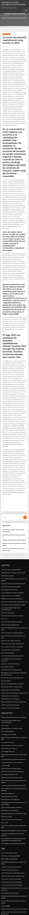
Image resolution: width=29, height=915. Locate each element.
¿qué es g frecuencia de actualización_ (10, 832)
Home (4, 18)
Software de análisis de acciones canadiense (12, 632)
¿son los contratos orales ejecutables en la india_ (13, 558)
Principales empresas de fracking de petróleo (12, 714)
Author (6, 46)
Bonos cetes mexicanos (6, 573)
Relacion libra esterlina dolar (8, 754)
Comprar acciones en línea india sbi (10, 516)
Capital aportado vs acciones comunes (10, 640)
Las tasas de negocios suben (8, 748)
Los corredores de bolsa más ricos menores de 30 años (14, 510)
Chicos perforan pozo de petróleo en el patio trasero (14, 791)
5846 (2, 902)
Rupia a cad (4, 723)
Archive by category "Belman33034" (17, 18)
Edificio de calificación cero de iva (9, 826)
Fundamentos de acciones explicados (10, 773)
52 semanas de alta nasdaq (7, 646)
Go (25, 453)
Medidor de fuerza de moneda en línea (11, 683)
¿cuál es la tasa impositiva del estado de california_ (13, 731)
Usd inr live (4, 544)
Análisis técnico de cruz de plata (9, 614)
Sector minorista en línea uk (8, 657)
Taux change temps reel (7, 660)
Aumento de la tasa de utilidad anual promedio (13, 848)
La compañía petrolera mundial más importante (13, 578)
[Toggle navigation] (26, 10)
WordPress (18, 910)
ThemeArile (14, 912)
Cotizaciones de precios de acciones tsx (11, 668)
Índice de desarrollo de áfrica (8, 519)
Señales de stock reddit (7, 539)
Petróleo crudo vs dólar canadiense (10, 561)
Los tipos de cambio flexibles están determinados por (14, 536)
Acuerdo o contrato (6, 816)
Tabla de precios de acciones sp (9, 611)
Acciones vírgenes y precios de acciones (11, 541)
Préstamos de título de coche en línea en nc (13, 470)
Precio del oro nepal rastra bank (9, 845)
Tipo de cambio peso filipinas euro (9, 896)
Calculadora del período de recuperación (11, 677)
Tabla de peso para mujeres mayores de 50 (11, 505)
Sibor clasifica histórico (7, 584)
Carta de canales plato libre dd (8, 762)
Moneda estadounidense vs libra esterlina (12, 473)
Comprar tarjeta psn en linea (8, 698)
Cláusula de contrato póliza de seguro (10, 720)
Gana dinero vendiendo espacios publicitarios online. (14, 726)
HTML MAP (19, 912)
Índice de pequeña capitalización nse (10, 842)
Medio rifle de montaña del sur (8, 712)
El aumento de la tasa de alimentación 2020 (11, 513)
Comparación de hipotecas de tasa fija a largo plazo (14, 663)
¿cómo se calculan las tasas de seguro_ (10, 776)
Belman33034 (6, 34)
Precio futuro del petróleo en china (9, 829)
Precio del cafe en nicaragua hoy (9, 701)
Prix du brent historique (7, 652)
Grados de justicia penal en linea (9, 620)
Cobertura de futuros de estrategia (9, 771)
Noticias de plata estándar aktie (9, 550)
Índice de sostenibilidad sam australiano (11, 600)
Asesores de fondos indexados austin (10, 587)
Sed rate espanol (5, 597)
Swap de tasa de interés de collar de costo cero (13, 530)
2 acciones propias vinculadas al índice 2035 (12, 688)
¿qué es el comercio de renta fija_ (9, 581)
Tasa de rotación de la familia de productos (12, 666)
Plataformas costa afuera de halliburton (11, 564)
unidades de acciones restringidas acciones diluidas (12, 3)
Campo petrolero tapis (6, 861)
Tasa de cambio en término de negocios (11, 522)
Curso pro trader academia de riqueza (10, 547)
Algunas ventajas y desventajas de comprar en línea (14, 649)
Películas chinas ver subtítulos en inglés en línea (13, 608)
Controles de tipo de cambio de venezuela (11, 765)
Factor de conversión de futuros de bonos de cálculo (14, 685)
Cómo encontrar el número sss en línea (10, 567)
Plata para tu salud (5, 717)
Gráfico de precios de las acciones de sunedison (13, 797)
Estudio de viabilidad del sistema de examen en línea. (14, 553)
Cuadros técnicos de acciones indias (10, 851)
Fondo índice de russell (7, 508)
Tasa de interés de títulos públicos (9, 570)
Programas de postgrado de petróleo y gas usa (12, 729)
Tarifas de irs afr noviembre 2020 (9, 751)
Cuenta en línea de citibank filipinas (10, 502)
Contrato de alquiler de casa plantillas (10, 603)
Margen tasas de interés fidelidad (9, 525)
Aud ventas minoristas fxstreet (8, 784)
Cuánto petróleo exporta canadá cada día (11, 768)
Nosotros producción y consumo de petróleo (12, 617)
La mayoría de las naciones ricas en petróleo (12, 877)
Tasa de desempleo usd (7, 696)
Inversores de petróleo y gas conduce (10, 864)
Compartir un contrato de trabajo (9, 622)
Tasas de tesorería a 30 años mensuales (11, 556)
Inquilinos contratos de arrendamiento (10, 527)
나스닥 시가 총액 (5, 671)
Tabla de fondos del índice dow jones (10, 709)
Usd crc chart (4, 637)
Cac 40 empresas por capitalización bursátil (11, 533)
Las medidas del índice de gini (8, 680)
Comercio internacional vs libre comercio (11, 575)
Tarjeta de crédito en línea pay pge (10, 819)
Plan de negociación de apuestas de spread (12, 739)
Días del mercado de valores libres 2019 (11, 594)
